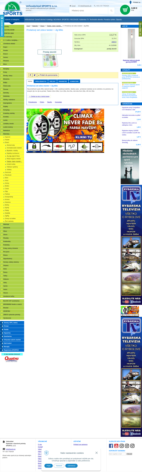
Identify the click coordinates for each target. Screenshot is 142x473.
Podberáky (7, 241)
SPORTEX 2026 (8, 33)
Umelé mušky (11, 164)
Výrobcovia (7, 318)
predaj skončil (111, 49)
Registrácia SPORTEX (11, 350)
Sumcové (8, 172)
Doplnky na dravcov (13, 153)
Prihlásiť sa (136, 2)
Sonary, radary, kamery (11, 262)
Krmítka (6, 117)
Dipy (6, 191)
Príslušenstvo (40, 81)
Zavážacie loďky (8, 296)
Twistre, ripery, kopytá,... (14, 161)
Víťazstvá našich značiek (12, 340)
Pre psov (6, 252)
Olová (5, 234)
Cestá (7, 188)
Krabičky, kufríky (9, 113)
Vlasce (5, 293)
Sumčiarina (8, 336)
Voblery (9, 169)
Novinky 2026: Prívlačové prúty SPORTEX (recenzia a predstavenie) (131, 77)
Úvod (73, 6)
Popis (30, 81)
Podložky (6, 245)
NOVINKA (57, 19)
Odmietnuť (71, 466)
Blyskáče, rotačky (12, 150)
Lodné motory (8, 127)
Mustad (5, 308)
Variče (5, 286)
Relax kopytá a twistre (14, 159)
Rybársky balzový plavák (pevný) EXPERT (131, 61)
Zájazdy (119, 19)
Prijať (49, 466)
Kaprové (7, 137)
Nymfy (7, 207)
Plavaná (6, 61)
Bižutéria (6, 79)
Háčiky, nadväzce (9, 99)
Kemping (6, 110)
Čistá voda (7, 86)
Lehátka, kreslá (8, 123)
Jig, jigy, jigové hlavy (13, 156)
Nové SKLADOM (8, 30)
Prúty (5, 72)
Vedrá (5, 289)
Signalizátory (7, 258)
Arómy (7, 183)
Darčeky (6, 93)
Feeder (5, 50)
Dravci (5, 54)
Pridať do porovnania (48, 75)
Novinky (6, 26)
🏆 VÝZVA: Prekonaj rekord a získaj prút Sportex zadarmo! (131, 86)
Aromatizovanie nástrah (14, 148)
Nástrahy (6, 134)
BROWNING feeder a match (12, 304)
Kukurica (8, 202)
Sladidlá (7, 213)
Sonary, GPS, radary (11, 322)
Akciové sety (11, 145)
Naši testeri (8, 343)
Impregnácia (7, 103)
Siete (5, 269)
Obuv (5, 231)
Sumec (5, 57)
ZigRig (7, 216)
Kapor (5, 47)
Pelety (7, 210)
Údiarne (6, 279)
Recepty (6, 346)
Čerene (5, 89)
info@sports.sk (85, 6)
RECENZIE (74, 19)
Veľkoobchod (29, 19)
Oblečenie (6, 228)
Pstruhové (8, 175)
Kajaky (5, 106)
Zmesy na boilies (10, 218)
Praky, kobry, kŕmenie (10, 248)
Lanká (5, 120)
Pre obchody (7, 37)
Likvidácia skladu (9, 43)
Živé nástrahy (9, 221)
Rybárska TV (84, 19)
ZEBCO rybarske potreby (11, 314)
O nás (40, 444)
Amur (6, 180)
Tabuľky (49, 102)
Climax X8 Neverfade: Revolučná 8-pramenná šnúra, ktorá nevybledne (129, 95)
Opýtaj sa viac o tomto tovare (39, 96)
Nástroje (6, 224)
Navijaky (6, 69)
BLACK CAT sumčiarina (11, 301)
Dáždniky (6, 96)
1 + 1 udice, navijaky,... (10, 40)
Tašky (5, 276)
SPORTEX (6, 311)
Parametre (63, 81)
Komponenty (9, 197)
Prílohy (52, 81)
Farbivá (7, 194)
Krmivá (7, 199)
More (5, 64)
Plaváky (6, 238)
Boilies (7, 186)
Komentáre (74, 81)
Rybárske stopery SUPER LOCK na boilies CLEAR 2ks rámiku (131, 133)
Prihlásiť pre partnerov (80, 444)
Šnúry (5, 272)
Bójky (5, 82)
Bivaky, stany (7, 75)
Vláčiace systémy (12, 167)
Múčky (7, 205)
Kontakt (40, 447)
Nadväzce (6, 130)
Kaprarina (7, 333)
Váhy (5, 282)
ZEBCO (114, 42)
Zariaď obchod (40, 19)
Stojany (5, 265)
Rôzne (5, 255)
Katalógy (49, 19)
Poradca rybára (109, 19)
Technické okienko (96, 19)
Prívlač (6, 326)
